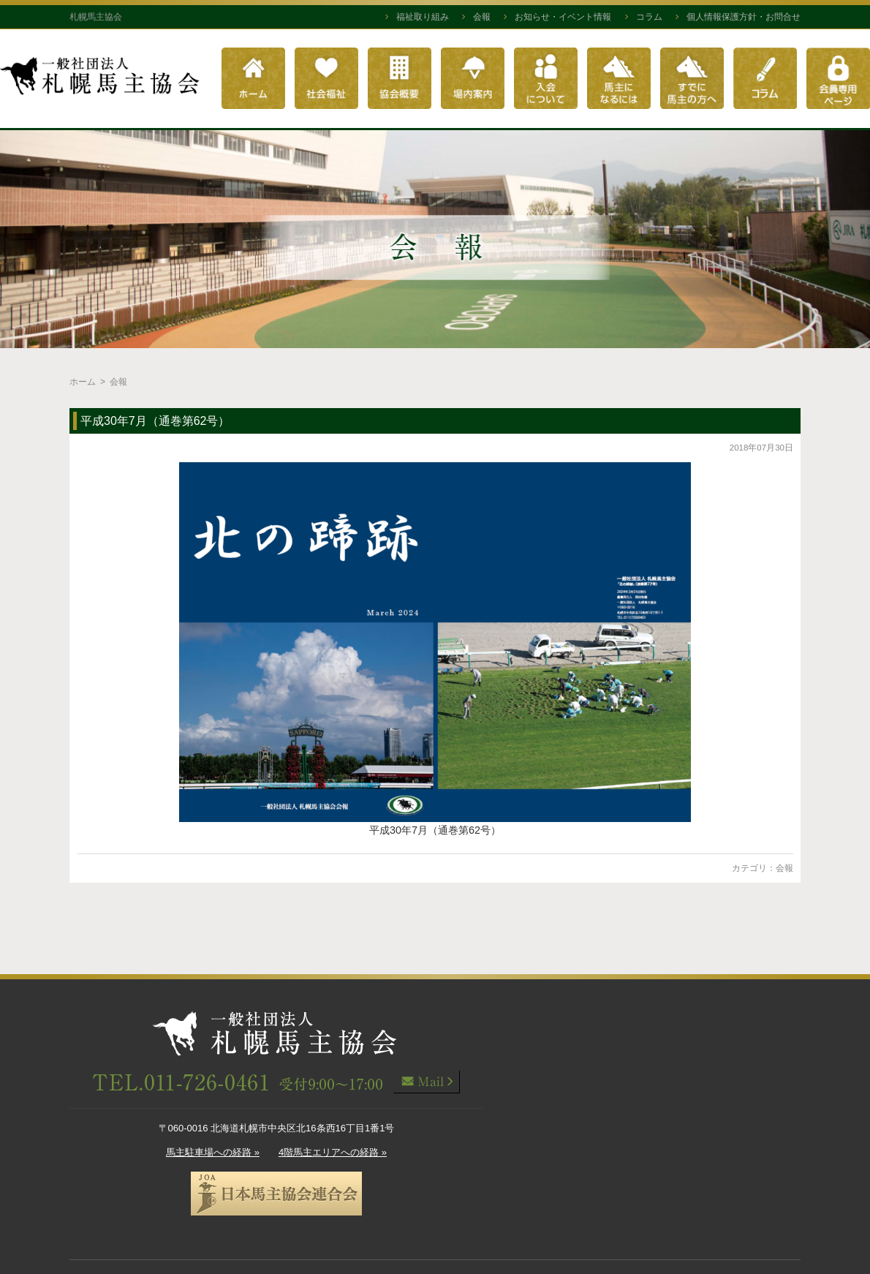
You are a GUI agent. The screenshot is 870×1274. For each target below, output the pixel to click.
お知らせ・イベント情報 (563, 17)
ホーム (82, 382)
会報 (482, 17)
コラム (649, 17)
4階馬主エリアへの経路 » (333, 1152)
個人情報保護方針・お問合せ (743, 17)
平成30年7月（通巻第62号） (155, 421)
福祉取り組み (422, 17)
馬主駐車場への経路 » (213, 1152)
